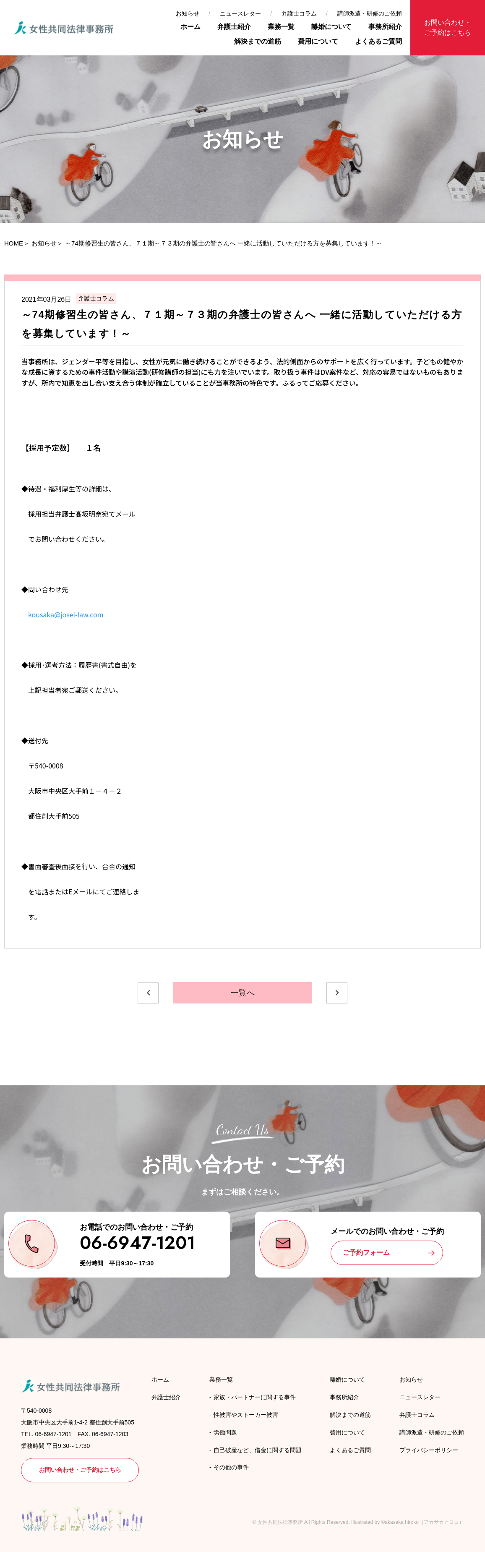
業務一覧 (281, 26)
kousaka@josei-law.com (62, 614)
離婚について (331, 26)
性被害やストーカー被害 (246, 1414)
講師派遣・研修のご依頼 (369, 13)
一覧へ (243, 992)
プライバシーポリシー (428, 1450)
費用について (318, 41)
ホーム (190, 26)
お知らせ (187, 13)
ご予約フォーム (366, 1252)
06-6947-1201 (137, 1243)
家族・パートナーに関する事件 (255, 1397)
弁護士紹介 (234, 26)
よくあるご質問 (378, 41)
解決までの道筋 (257, 41)
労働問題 (225, 1432)
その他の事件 (231, 1467)
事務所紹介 (385, 26)
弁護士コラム (299, 13)
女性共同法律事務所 (280, 1522)
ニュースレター (240, 13)
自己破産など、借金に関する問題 (258, 1450)
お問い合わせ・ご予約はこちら (447, 27)
